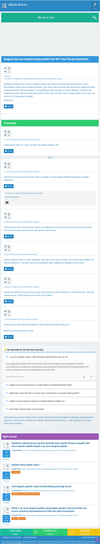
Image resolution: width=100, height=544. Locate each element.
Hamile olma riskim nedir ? (25, 464)
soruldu (59, 79)
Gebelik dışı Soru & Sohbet (12, 537)
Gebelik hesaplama (30, 537)
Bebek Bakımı (18, 4)
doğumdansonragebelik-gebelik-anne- (25, 494)
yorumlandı (39, 193)
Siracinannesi (51, 450)
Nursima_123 (49, 491)
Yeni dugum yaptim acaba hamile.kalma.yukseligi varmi (41, 486)
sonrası (22, 518)
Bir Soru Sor (46, 17)
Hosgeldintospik (51, 469)
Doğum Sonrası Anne (28, 469)
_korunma (15, 472)
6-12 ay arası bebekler (29, 450)
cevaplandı (37, 139)
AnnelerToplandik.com (89, 537)
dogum (14, 518)
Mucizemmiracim (52, 515)
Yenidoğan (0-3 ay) (20, 79)
